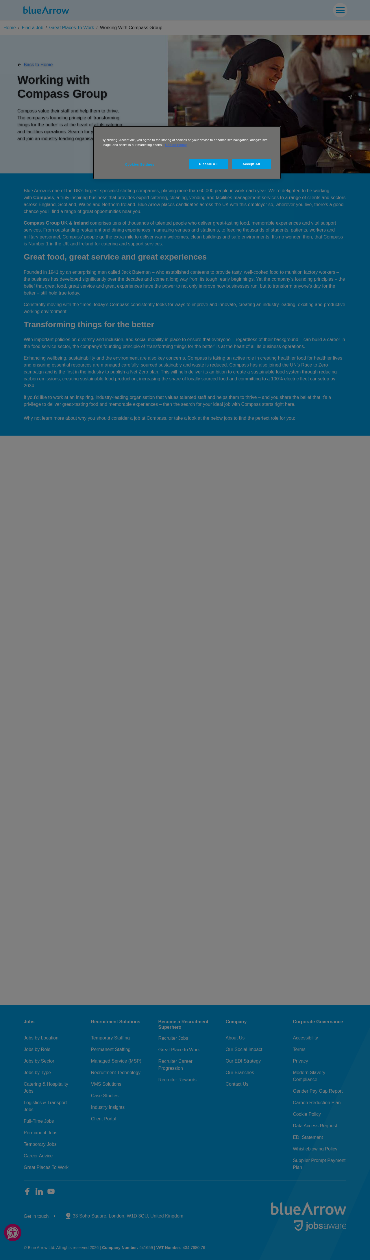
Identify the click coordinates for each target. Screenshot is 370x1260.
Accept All (251, 164)
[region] (187, 152)
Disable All (208, 164)
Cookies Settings (139, 164)
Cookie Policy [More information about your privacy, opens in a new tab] (176, 145)
